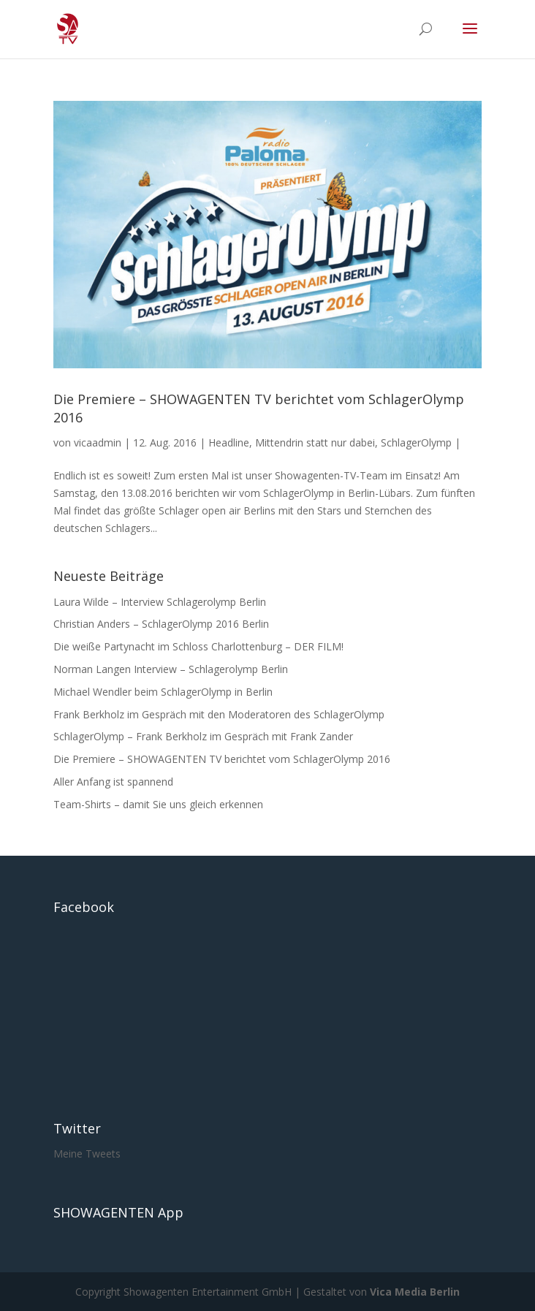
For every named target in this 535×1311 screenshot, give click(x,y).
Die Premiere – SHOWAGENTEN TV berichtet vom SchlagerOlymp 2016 (221, 759)
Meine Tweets (87, 1153)
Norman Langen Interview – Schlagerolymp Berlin (170, 669)
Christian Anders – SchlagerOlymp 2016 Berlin (161, 624)
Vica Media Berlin (415, 1292)
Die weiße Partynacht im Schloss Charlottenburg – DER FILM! (198, 646)
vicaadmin (97, 442)
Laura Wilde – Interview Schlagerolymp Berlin (159, 602)
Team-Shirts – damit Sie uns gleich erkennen (158, 804)
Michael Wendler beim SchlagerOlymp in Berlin (163, 692)
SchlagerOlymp (416, 442)
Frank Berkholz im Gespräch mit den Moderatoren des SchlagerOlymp (218, 714)
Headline (228, 442)
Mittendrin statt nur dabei (315, 442)
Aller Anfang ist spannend (113, 781)
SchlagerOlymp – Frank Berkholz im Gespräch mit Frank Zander (203, 736)
